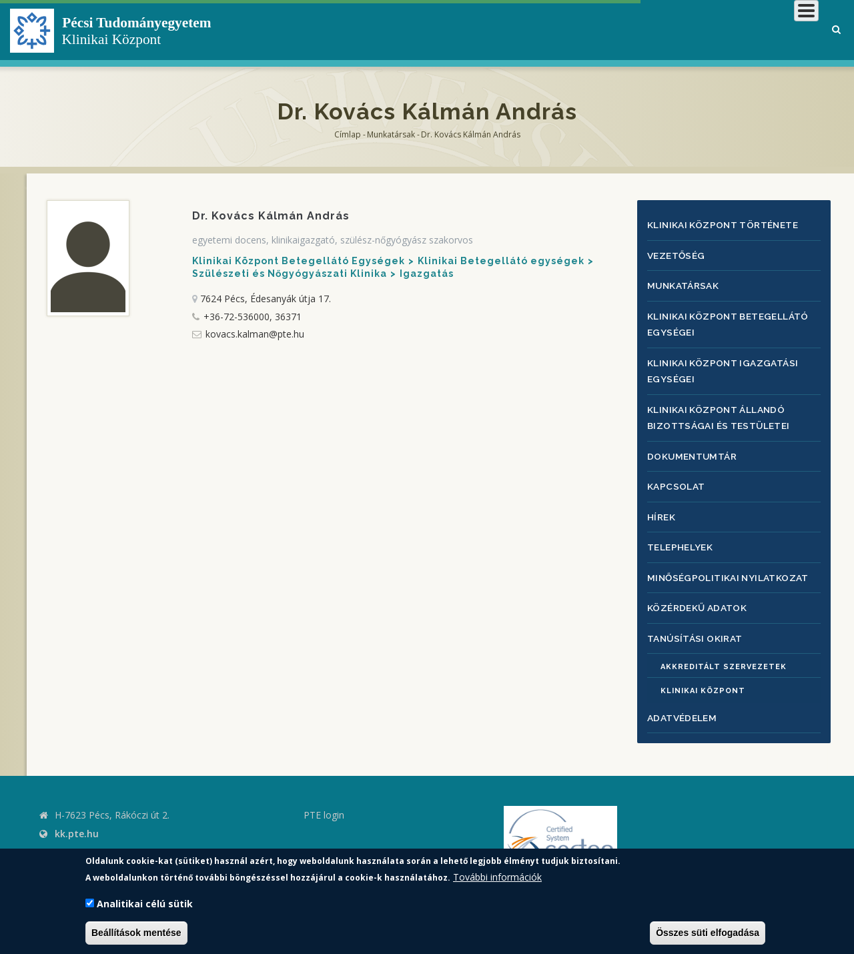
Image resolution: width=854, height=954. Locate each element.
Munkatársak (391, 134)
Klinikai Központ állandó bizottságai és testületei (722, 411)
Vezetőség (677, 254)
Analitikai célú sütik (145, 903)
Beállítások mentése (136, 932)
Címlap (347, 134)
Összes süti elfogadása (707, 932)
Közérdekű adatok (699, 597)
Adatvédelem (683, 706)
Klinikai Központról (462, 29)
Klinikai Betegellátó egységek (501, 261)
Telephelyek (681, 538)
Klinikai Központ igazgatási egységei (726, 366)
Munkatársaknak (765, 29)
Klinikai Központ (703, 679)
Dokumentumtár (693, 449)
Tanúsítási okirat (697, 627)
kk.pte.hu (77, 822)
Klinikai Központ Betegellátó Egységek (298, 261)
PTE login (324, 803)
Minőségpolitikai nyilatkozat (731, 567)
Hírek (662, 508)
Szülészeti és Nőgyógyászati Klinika (289, 273)
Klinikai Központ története (727, 224)
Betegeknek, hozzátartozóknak (617, 29)
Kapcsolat (677, 479)
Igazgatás (427, 273)
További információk (497, 877)
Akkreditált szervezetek (724, 655)
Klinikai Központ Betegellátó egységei (732, 321)
